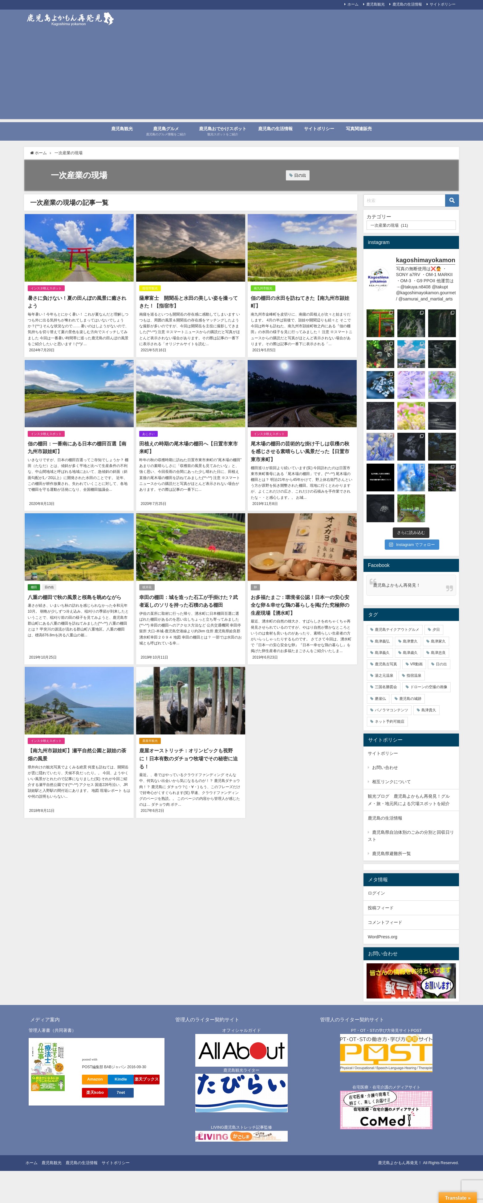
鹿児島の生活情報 (407, 4)
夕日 (436, 629)
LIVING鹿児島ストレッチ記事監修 (241, 1127)
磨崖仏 (380, 699)
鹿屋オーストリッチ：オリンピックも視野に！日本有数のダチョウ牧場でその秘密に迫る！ (188, 758)
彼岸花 (147, 587)
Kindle (121, 1079)
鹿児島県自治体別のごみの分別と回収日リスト (411, 835)
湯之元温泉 (384, 675)
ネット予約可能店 (389, 721)
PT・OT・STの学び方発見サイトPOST (386, 1030)
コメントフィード (385, 922)
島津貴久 (428, 710)
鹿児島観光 (122, 128)
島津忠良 (438, 653)
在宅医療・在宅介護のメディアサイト (386, 1087)
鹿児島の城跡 (410, 699)
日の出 (300, 175)
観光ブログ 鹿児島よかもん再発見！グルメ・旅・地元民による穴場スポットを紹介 (409, 799)
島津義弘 (382, 641)
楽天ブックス (147, 1079)
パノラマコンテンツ (391, 710)
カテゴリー (379, 216)
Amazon (95, 1079)
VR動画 (416, 664)
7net (121, 1092)
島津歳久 (410, 653)
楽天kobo (95, 1092)
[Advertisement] (241, 76)
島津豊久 (410, 641)
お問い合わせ (385, 767)
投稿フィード (381, 908)
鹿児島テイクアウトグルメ (397, 629)
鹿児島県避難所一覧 (391, 853)
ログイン (376, 893)
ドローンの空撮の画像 (428, 687)
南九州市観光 (263, 288)
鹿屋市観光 (150, 740)
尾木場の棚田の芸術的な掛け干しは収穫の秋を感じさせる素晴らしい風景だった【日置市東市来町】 (300, 451)
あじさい (148, 433)
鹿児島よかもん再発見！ (396, 585)
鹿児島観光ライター (241, 1070)
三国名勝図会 (386, 687)
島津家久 (438, 641)
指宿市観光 (150, 288)
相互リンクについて (391, 781)
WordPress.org (382, 937)
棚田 (33, 587)
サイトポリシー (443, 4)
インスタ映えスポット (45, 288)
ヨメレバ (106, 1059)
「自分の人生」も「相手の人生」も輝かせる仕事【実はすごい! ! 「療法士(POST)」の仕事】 (121, 1049)
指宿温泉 (414, 675)
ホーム (353, 4)
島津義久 (382, 653)
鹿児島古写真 (386, 664)
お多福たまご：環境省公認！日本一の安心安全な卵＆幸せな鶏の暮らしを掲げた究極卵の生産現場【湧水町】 (300, 604)
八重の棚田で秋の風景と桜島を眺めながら (74, 596)
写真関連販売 (359, 128)
